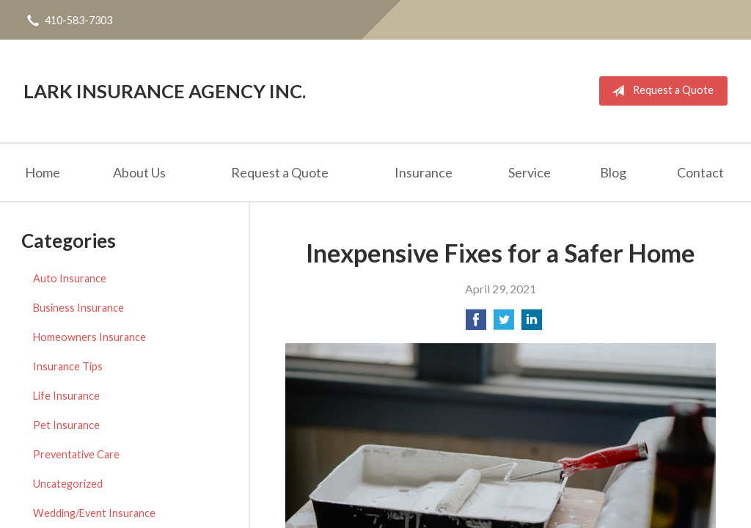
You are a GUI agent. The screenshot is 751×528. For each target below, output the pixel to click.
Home (42, 172)
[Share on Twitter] (504, 324)
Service (529, 172)
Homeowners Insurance (89, 337)
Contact (700, 172)
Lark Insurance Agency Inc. (164, 91)
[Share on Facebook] (476, 324)
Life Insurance (66, 395)
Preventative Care (76, 454)
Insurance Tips (68, 366)
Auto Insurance (69, 278)
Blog (613, 172)
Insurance (424, 172)
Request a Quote (660, 91)
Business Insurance (78, 307)
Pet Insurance (66, 425)
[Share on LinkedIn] (531, 324)
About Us (139, 172)
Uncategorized (68, 483)
